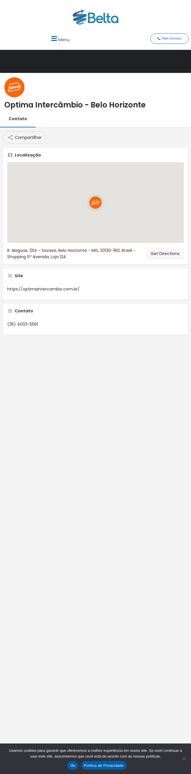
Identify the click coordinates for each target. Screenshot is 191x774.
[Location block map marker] (95, 203)
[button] (59, 38)
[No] (184, 759)
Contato (18, 119)
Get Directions (165, 253)
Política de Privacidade (104, 765)
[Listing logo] (14, 87)
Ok (72, 765)
